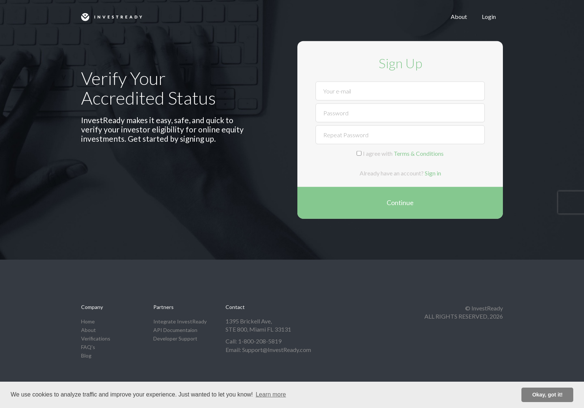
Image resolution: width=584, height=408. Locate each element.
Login (489, 16)
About (459, 16)
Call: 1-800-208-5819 (253, 341)
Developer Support (175, 338)
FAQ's (88, 347)
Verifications (95, 338)
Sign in (433, 173)
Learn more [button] (271, 394)
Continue (400, 202)
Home (88, 321)
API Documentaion (175, 330)
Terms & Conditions (419, 153)
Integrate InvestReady (180, 321)
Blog (86, 355)
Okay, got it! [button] (547, 395)
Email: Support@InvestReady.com (268, 349)
